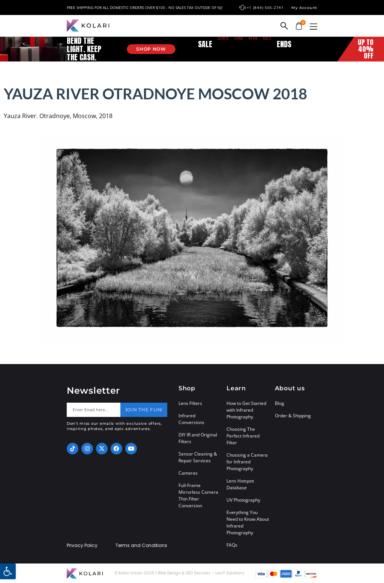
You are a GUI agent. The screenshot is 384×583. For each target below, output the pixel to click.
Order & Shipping (293, 415)
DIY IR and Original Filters (197, 438)
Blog (279, 403)
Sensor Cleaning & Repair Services (197, 457)
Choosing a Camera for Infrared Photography (247, 462)
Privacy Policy (82, 546)
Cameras (188, 473)
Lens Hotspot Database (240, 484)
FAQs (231, 545)
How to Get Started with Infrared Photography (246, 410)
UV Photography (243, 500)
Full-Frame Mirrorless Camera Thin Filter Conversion (198, 495)
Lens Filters (190, 403)
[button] (313, 26)
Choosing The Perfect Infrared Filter (243, 436)
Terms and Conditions (141, 546)
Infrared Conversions (191, 419)
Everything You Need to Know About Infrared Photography (247, 522)
